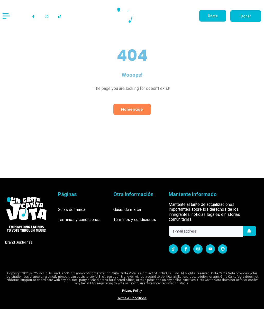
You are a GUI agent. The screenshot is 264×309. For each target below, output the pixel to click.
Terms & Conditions (132, 298)
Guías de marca (71, 209)
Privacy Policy (132, 291)
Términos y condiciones (79, 219)
